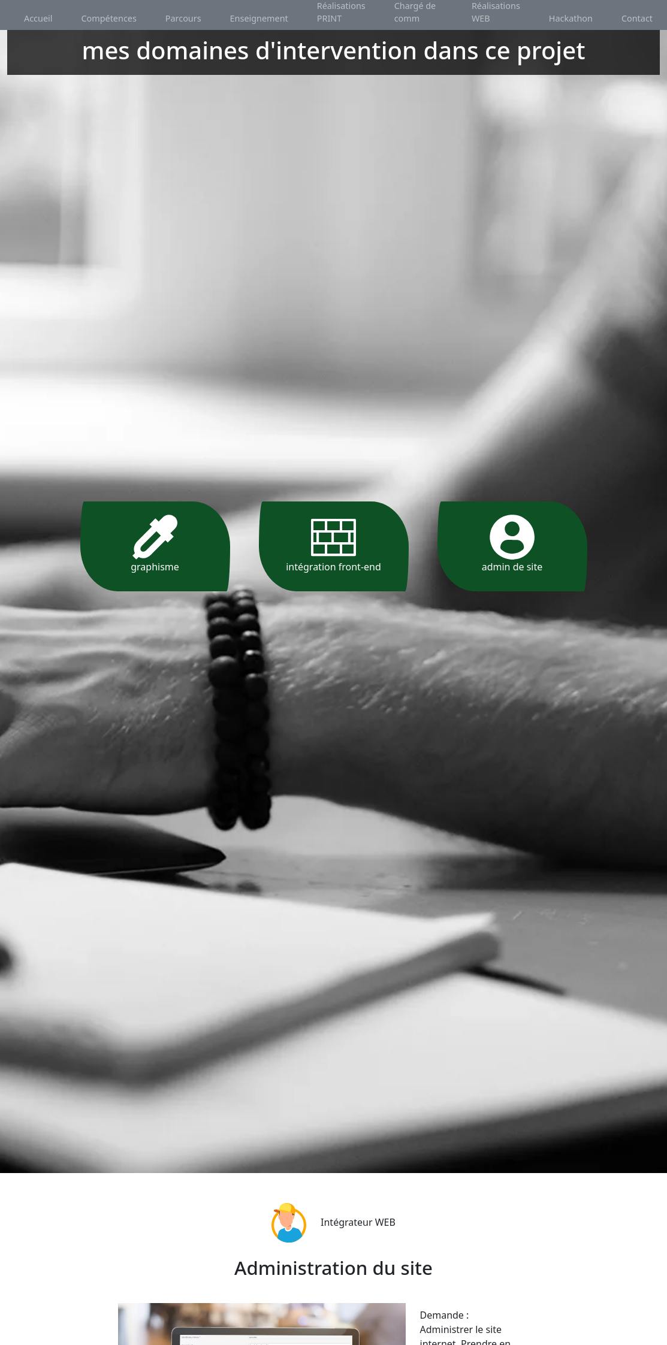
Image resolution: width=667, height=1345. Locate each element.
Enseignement (259, 18)
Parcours (183, 18)
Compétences (108, 18)
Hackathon (571, 18)
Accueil (38, 18)
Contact (637, 18)
